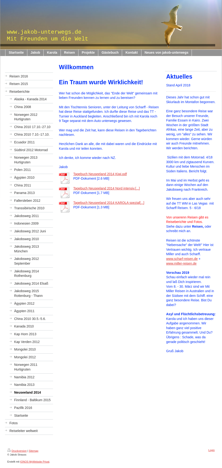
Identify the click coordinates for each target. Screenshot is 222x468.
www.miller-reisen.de (181, 263)
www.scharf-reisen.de (182, 259)
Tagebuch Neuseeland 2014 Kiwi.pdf (100, 174)
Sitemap (33, 450)
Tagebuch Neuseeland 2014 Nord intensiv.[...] (106, 188)
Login (211, 450)
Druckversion (17, 450)
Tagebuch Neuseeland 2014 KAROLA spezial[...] (108, 203)
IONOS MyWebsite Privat (34, 461)
